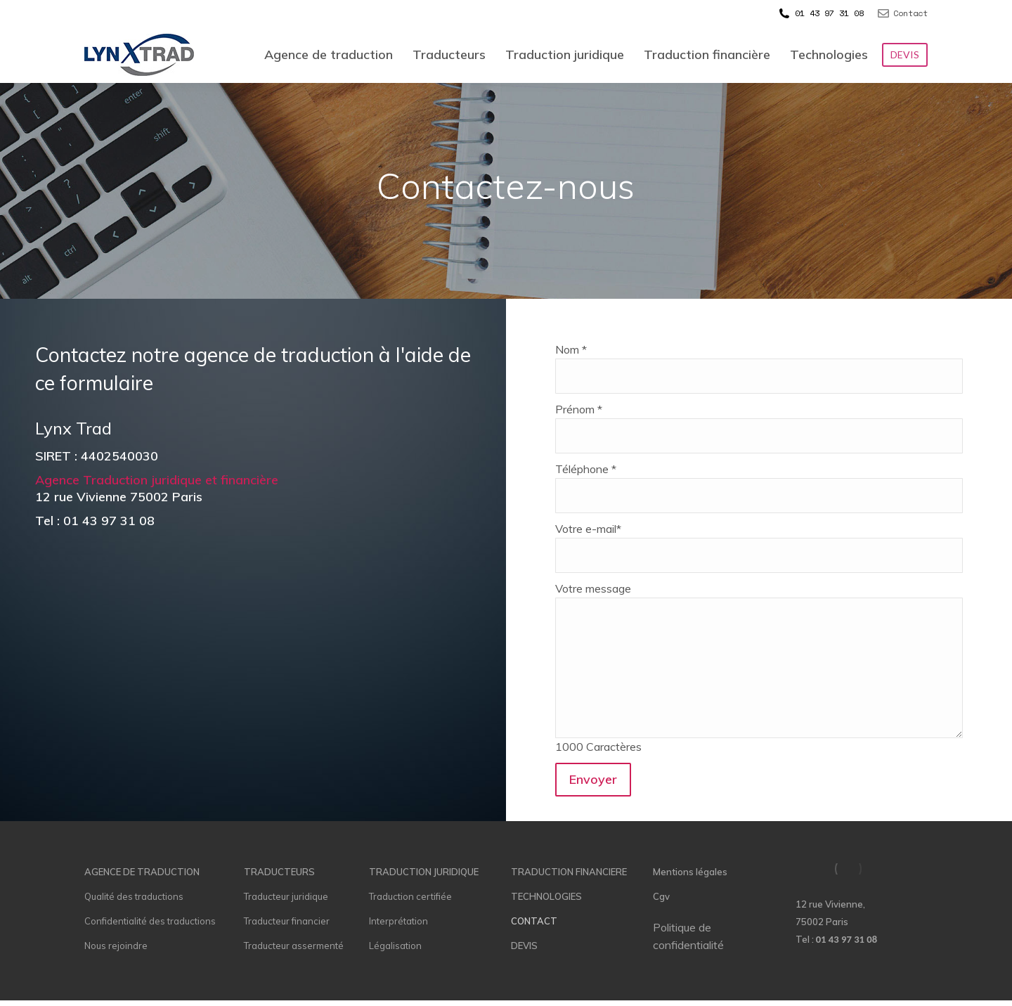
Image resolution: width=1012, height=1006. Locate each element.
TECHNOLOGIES (546, 896)
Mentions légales (690, 871)
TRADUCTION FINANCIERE (569, 871)
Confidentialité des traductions (150, 921)
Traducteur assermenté (294, 945)
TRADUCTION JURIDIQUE (424, 871)
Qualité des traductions (133, 896)
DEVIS (524, 945)
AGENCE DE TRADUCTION (142, 871)
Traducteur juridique (286, 896)
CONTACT (534, 921)
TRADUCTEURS (279, 871)
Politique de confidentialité (688, 936)
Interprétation (398, 921)
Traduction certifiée (410, 896)
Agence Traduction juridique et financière (158, 480)
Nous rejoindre (116, 945)
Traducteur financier (287, 921)
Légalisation (395, 945)
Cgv (661, 896)
